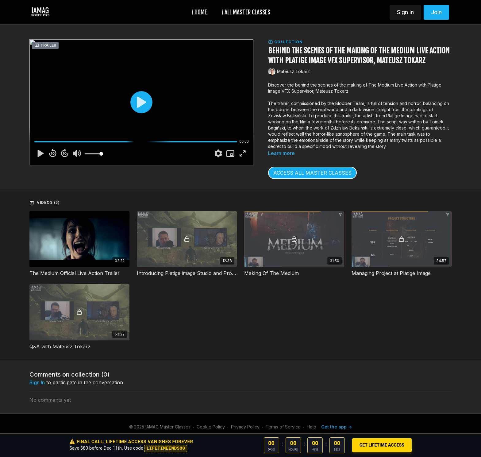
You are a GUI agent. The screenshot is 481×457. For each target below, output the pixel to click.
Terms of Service (283, 426)
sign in (37, 382)
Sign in (405, 12)
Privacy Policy (245, 426)
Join (436, 12)
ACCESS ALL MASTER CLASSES (312, 173)
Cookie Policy (211, 426)
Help (311, 426)
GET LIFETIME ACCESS (382, 445)
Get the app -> (336, 426)
